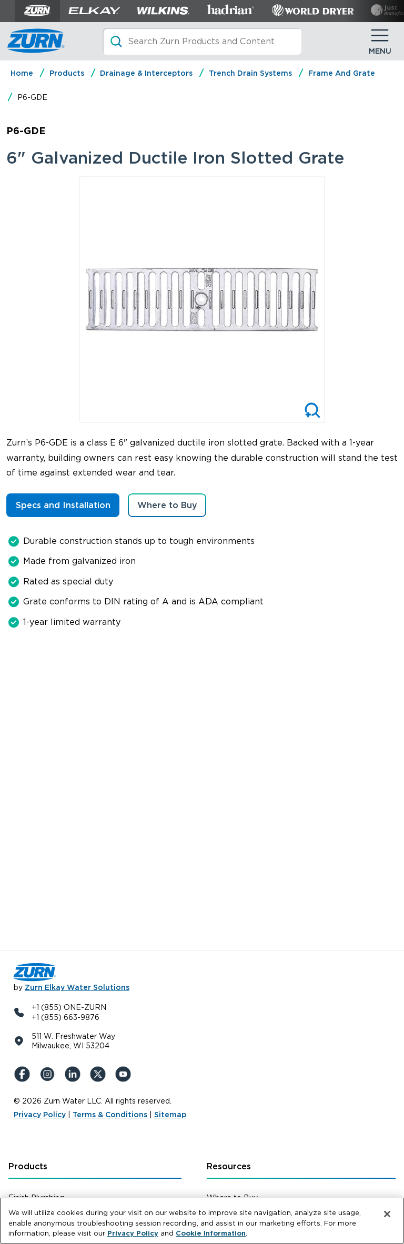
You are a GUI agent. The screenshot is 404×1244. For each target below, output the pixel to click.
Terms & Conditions (111, 1114)
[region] (202, 1220)
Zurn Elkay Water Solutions (77, 987)
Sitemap (170, 1114)
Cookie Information (211, 1233)
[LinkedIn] (74, 1074)
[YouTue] (125, 1074)
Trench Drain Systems (250, 73)
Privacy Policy (40, 1114)
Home (22, 73)
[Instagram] (49, 1074)
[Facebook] (24, 1074)
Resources (229, 1166)
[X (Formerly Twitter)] (99, 1074)
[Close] (387, 1214)
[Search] (202, 41)
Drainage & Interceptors (146, 73)
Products (66, 73)
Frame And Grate (341, 73)
